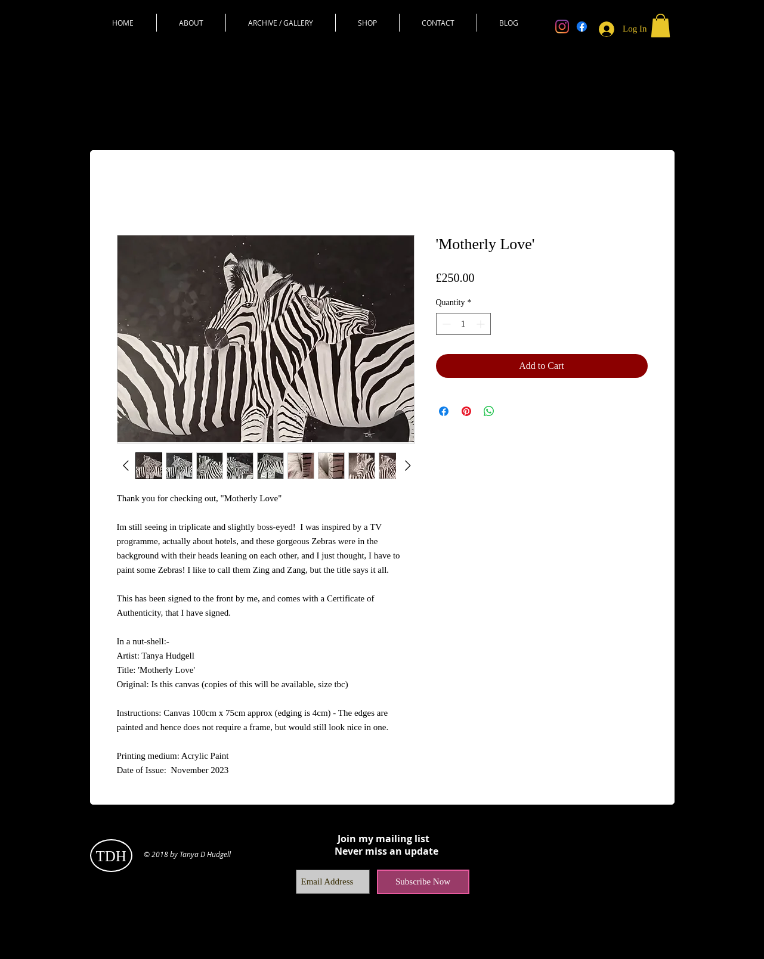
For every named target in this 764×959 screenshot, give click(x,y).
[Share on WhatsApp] (489, 411)
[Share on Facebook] (444, 411)
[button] (660, 25)
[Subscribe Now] (423, 882)
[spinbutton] (463, 324)
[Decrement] (445, 324)
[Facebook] (582, 26)
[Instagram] (562, 26)
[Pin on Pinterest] (466, 411)
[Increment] (481, 324)
